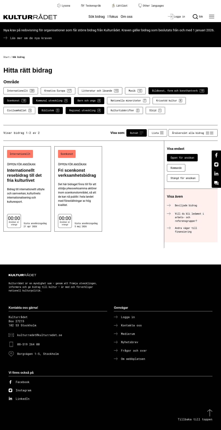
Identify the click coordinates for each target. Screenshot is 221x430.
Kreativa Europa (58, 90)
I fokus (113, 17)
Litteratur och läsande (100, 90)
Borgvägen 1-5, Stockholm (38, 354)
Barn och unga (89, 100)
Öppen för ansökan (182, 157)
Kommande (176, 167)
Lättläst (119, 5)
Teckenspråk (91, 5)
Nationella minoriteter (128, 100)
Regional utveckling (85, 110)
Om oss (126, 17)
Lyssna (63, 5)
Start (6, 57)
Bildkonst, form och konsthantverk (178, 90)
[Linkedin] (216, 173)
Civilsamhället (19, 110)
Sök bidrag (97, 17)
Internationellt (20, 90)
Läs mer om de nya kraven (31, 38)
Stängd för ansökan (183, 178)
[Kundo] (216, 183)
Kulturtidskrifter (125, 110)
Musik (135, 90)
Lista (158, 133)
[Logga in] (176, 16)
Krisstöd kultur (169, 100)
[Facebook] (216, 155)
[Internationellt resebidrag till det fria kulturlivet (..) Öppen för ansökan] (27, 188)
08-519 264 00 (28, 344)
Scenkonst (16, 100)
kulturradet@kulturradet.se (39, 335)
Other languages (151, 6)
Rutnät (136, 133)
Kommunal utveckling (52, 100)
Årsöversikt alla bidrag (193, 133)
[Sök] (198, 16)
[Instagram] (216, 164)
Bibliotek (50, 110)
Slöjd (155, 110)
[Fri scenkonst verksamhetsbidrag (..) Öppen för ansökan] (78, 188)
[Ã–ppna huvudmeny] (212, 16)
